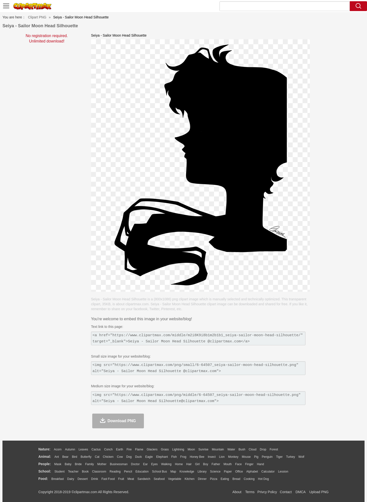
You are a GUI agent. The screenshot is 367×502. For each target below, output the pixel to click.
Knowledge (187, 471)
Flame (139, 449)
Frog (183, 457)
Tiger (279, 457)
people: (44, 464)
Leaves (83, 449)
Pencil (128, 471)
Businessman (119, 464)
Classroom (99, 471)
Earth (119, 449)
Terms (250, 492)
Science (215, 471)
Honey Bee (197, 457)
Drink (94, 479)
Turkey (290, 457)
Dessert (82, 479)
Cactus (96, 449)
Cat (97, 457)
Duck (138, 457)
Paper (228, 471)
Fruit (121, 479)
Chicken (108, 457)
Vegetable (174, 479)
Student (59, 471)
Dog (129, 457)
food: (43, 479)
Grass (165, 449)
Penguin (267, 457)
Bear (65, 457)
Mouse (246, 457)
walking (166, 464)
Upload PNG (319, 492)
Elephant (162, 457)
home (179, 464)
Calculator (268, 471)
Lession (283, 471)
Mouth (228, 464)
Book (85, 471)
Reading (115, 471)
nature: (44, 449)
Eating (225, 479)
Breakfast (57, 479)
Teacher (73, 471)
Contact (286, 492)
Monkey (233, 457)
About (237, 492)
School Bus (159, 471)
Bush (242, 449)
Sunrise (204, 449)
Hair (189, 464)
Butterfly (86, 457)
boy (205, 464)
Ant (56, 457)
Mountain (218, 449)
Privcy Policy (267, 492)
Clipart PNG (37, 17)
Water (231, 449)
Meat (130, 479)
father (216, 464)
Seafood (159, 479)
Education (142, 471)
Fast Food (108, 479)
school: (44, 471)
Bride (78, 464)
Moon (191, 449)
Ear (145, 464)
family (89, 464)
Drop (263, 449)
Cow (120, 457)
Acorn (57, 449)
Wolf (301, 457)
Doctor (135, 464)
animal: (44, 457)
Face (238, 464)
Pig (256, 457)
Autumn (70, 449)
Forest (274, 449)
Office (239, 471)
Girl (197, 464)
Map (173, 471)
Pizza (213, 479)
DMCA (300, 492)
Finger (249, 464)
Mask (57, 464)
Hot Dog (263, 479)
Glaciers (152, 449)
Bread (236, 479)
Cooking (249, 479)
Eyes (154, 464)
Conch (108, 449)
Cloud (252, 449)
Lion (222, 457)
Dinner (202, 479)
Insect (212, 457)
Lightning (178, 449)
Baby (68, 464)
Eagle (149, 457)
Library (202, 471)
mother (101, 464)
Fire (129, 449)
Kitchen (190, 479)
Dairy (70, 479)
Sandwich (144, 479)
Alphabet (252, 471)
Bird (74, 457)
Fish (174, 457)
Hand (260, 464)
